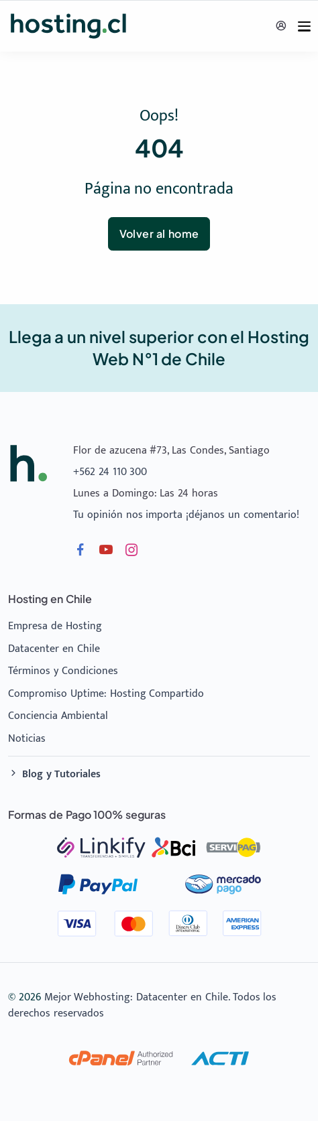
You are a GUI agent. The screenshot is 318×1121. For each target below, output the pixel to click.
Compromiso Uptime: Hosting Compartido (106, 694)
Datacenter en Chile (54, 649)
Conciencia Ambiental (58, 716)
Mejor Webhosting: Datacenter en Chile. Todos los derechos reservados (142, 1005)
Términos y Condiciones (63, 671)
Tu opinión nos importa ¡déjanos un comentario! (186, 515)
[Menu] (304, 26)
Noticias (27, 739)
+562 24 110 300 (110, 472)
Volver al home (159, 233)
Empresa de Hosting (55, 626)
